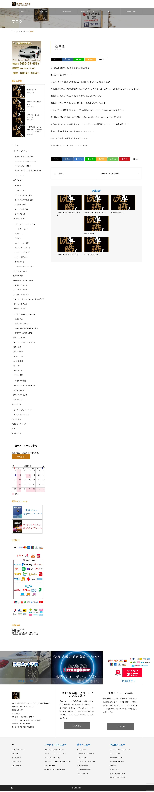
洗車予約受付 (18, 276)
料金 (109, 12)
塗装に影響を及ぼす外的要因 (25, 315)
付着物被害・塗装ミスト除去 (23, 281)
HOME (13, 745)
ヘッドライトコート (22, 230)
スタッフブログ (18, 391)
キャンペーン (44, 12)
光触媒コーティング (88, 12)
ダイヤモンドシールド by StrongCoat (28, 171)
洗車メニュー (18, 181)
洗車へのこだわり (19, 338)
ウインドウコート (116, 754)
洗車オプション (20, 214)
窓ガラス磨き (19, 262)
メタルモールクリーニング (24, 267)
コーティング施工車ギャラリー (24, 386)
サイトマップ (18, 400)
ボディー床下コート (22, 258)
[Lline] (78, 60)
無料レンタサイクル (20, 395)
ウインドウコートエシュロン (25, 225)
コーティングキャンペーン (22, 410)
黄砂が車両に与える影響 (23, 334)
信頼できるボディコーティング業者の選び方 (28, 300)
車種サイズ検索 (20, 381)
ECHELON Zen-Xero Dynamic (54, 770)
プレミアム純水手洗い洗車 (24, 200)
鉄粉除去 (18, 239)
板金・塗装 (17, 348)
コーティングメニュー (21, 151)
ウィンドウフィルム (20, 272)
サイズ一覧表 (66, 12)
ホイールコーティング (22, 253)
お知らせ (16, 366)
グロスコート (19, 186)
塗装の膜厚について (22, 324)
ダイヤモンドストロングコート (26, 162)
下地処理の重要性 (19, 309)
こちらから (77, 726)
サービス (23, 12)
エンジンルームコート (22, 248)
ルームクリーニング (20, 290)
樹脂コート (19, 234)
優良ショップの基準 (20, 304)
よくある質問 (18, 362)
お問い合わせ (18, 371)
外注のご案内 (18, 352)
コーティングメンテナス (23, 196)
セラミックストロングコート (25, 157)
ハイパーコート (20, 176)
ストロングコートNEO (23, 167)
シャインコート (20, 191)
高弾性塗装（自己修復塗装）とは (26, 329)
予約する (20, 457)
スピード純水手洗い (22, 210)
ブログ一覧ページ (18, 750)
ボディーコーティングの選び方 (24, 343)
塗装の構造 (19, 320)
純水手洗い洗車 (20, 205)
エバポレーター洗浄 (22, 244)
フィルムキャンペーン (21, 415)
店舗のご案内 (131, 12)
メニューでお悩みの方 (21, 295)
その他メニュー (18, 219)
